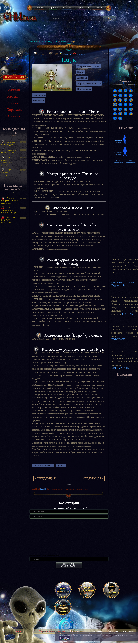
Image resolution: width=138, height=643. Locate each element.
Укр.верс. (65, 53)
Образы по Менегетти (89, 83)
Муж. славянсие (118, 161)
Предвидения (77, 631)
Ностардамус (84, 89)
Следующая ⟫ (93, 478)
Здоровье (82, 77)
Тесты (30, 631)
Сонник (67, 7)
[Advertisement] (124, 208)
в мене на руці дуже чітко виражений (8, 219)
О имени (98, 7)
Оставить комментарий (69, 565)
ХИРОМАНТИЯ (120, 368)
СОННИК (127, 314)
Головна (33, 41)
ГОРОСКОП (118, 339)
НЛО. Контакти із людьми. (6, 172)
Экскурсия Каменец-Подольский (124, 284)
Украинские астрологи (52, 631)
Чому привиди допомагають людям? (7, 161)
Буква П (64, 41)
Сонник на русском (48, 41)
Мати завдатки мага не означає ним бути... (10, 210)
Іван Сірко (81, 54)
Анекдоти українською (120, 631)
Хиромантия (82, 7)
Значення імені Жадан (8, 143)
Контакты (96, 631)
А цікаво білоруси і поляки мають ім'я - (9, 200)
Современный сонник (89, 66)
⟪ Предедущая (45, 478)
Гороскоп (53, 7)
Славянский (39, 94)
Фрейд (80, 71)
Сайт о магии (63, 634)
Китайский (39, 100)
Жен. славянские (131, 161)
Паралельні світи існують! (9, 151)
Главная (40, 7)
